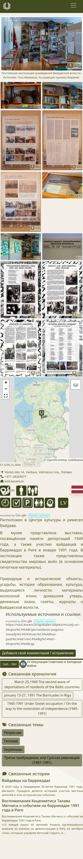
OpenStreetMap (57, 460)
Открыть (30, 464)
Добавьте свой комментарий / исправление (38, 653)
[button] (41, 415)
